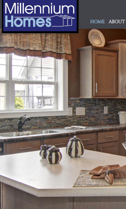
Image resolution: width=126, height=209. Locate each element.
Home (97, 22)
